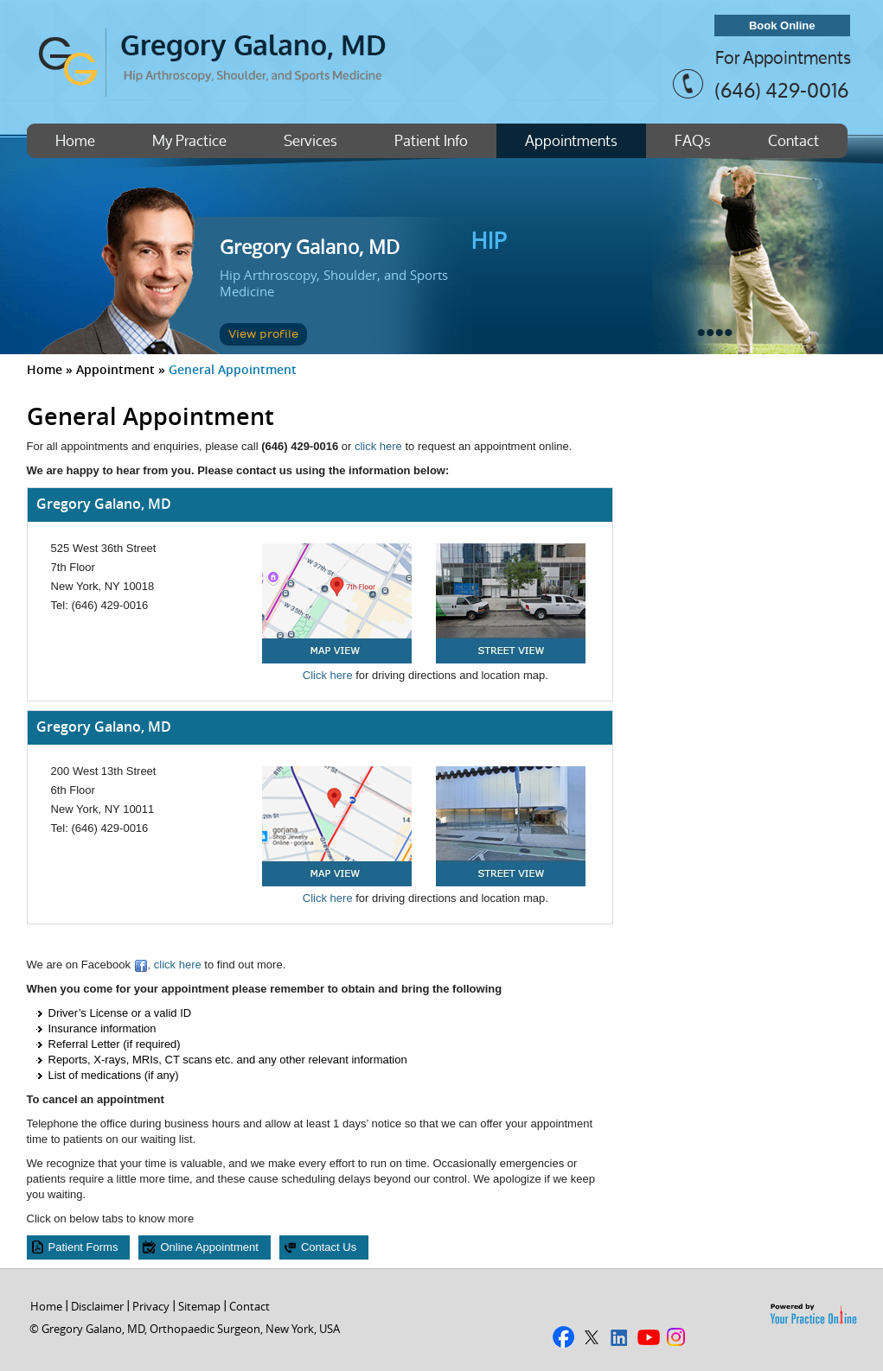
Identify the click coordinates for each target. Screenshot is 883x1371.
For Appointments (783, 58)
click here (378, 446)
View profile (263, 334)
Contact (793, 140)
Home (75, 140)
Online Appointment (209, 1247)
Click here (328, 675)
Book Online (782, 25)
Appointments (571, 140)
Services (310, 140)
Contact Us (328, 1247)
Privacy (151, 1306)
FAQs (693, 140)
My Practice (189, 140)
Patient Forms (83, 1247)
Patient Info (431, 140)
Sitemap (199, 1306)
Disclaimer (97, 1306)
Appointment (115, 369)
